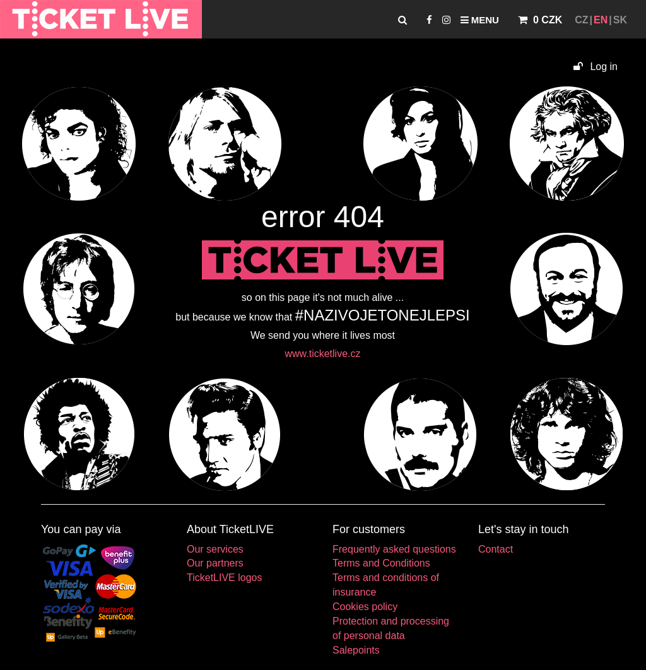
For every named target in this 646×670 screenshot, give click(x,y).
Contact (495, 549)
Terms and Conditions (381, 563)
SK (620, 20)
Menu (480, 20)
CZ (581, 20)
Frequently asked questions (394, 549)
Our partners (215, 563)
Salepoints (356, 650)
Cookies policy (364, 606)
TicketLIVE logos (224, 577)
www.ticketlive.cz (322, 353)
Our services (215, 549)
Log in (595, 66)
